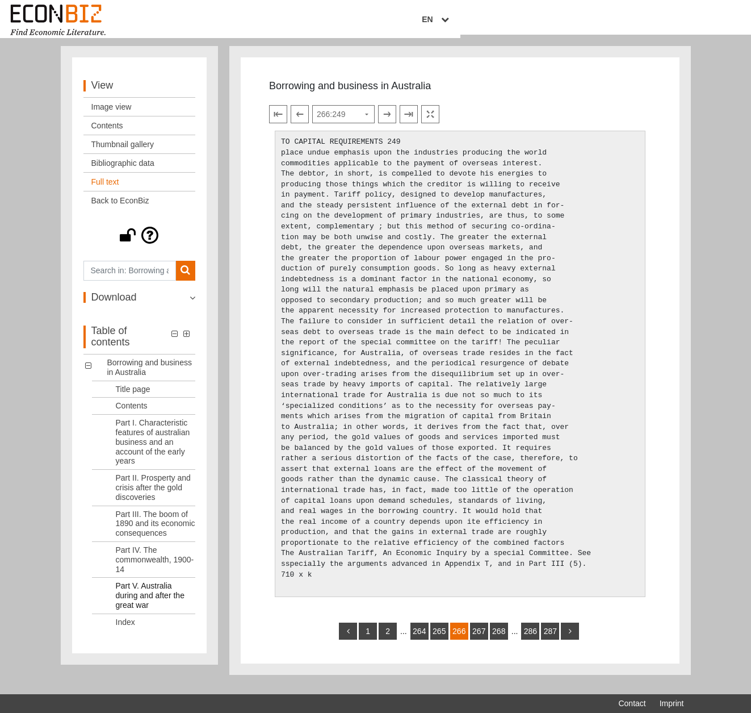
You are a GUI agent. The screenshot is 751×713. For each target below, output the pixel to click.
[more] (570, 639)
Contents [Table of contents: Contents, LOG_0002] (132, 414)
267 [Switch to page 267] (478, 639)
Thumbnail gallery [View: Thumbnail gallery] (122, 152)
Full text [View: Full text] (105, 189)
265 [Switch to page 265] (439, 639)
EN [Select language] (675, 21)
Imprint (672, 703)
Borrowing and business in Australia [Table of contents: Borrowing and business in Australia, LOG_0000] (149, 375)
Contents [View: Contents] (107, 133)
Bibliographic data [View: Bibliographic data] (122, 171)
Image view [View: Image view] (111, 114)
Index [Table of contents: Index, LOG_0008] (125, 630)
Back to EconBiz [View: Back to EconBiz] (120, 208)
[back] (348, 639)
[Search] (185, 278)
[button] (139, 243)
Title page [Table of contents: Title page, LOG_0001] (133, 397)
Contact (631, 703)
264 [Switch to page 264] (419, 639)
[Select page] (343, 122)
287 (550, 639)
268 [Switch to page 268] (498, 639)
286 (530, 639)
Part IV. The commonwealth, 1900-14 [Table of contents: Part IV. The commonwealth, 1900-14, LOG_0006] (155, 567)
